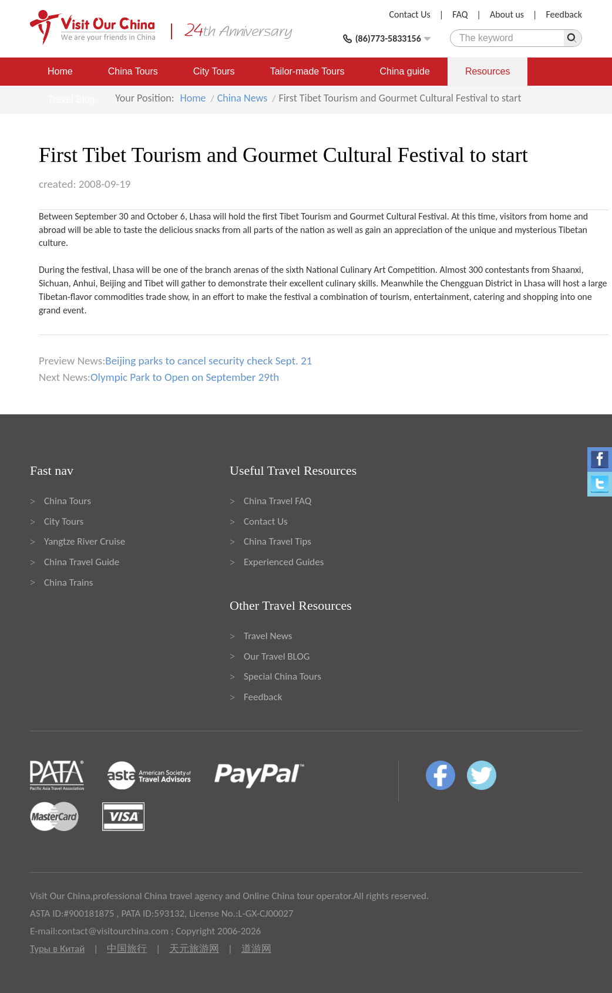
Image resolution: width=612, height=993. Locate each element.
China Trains (68, 582)
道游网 (256, 949)
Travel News (268, 636)
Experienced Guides (284, 562)
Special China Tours (282, 676)
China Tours (133, 71)
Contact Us (410, 14)
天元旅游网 (194, 949)
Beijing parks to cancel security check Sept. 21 (208, 360)
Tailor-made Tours (307, 71)
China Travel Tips (277, 541)
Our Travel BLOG (277, 656)
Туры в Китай (57, 949)
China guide (405, 71)
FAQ (460, 14)
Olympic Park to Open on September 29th (184, 377)
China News (242, 98)
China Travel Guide (81, 562)
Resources (487, 71)
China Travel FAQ (277, 501)
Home (60, 71)
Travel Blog (71, 99)
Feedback (564, 14)
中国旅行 (127, 949)
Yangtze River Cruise (84, 541)
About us (507, 14)
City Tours (214, 71)
